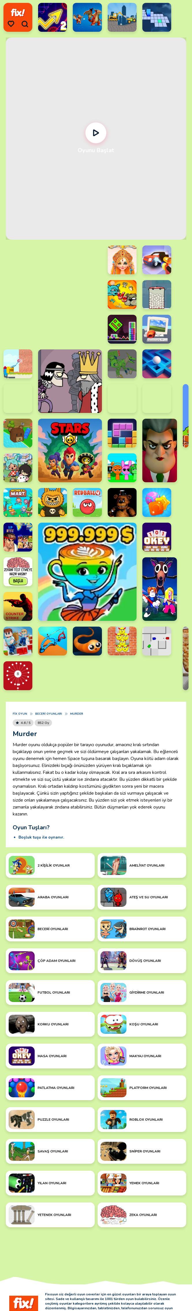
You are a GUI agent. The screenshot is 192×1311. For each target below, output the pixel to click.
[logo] (18, 13)
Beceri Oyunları (48, 714)
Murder (76, 714)
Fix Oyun (20, 714)
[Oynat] (96, 133)
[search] (25, 24)
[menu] (11, 24)
